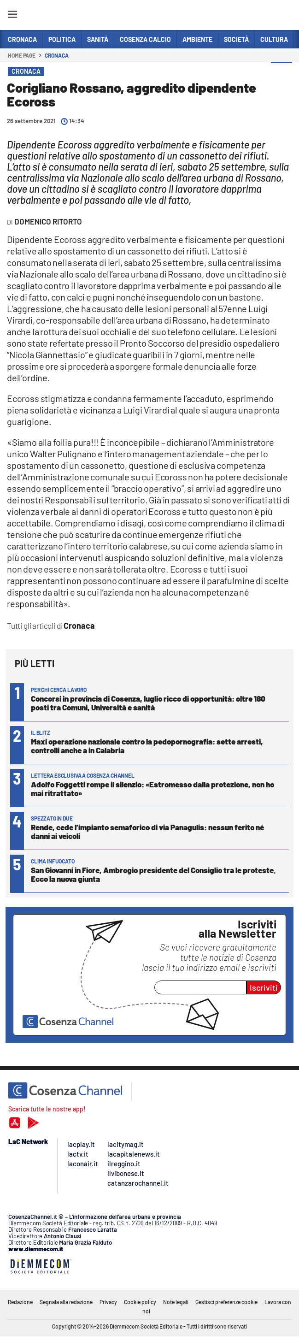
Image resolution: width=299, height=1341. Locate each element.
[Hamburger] (12, 16)
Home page (21, 55)
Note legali (175, 1302)
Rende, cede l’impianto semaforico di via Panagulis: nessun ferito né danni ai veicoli (147, 831)
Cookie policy (140, 1302)
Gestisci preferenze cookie (226, 1302)
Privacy (108, 1302)
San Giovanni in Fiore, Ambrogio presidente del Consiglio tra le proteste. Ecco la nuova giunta (153, 874)
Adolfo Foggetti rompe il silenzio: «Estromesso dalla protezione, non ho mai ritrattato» (152, 789)
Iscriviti (264, 987)
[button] (281, 73)
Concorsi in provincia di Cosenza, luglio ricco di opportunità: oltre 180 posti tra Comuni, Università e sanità (148, 703)
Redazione (20, 1302)
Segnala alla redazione (66, 1302)
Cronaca (56, 55)
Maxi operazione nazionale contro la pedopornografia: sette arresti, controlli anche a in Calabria (147, 746)
